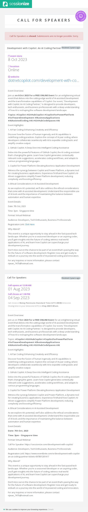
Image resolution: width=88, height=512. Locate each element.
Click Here (30, 224)
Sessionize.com (16, 4)
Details (51, 509)
